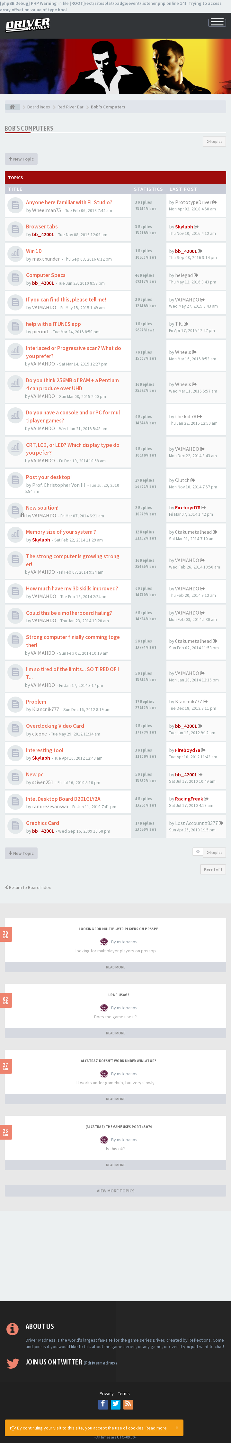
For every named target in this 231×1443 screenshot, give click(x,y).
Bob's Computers (29, 128)
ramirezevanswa (50, 806)
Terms (124, 1393)
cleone (39, 733)
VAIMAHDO (44, 307)
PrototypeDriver (193, 202)
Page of (213, 869)
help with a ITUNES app (53, 324)
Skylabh (184, 226)
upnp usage (118, 995)
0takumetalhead (193, 532)
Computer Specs (46, 275)
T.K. (179, 323)
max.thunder (46, 258)
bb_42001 (43, 234)
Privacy (107, 1393)
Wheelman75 (46, 210)
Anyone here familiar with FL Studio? (69, 202)
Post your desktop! (49, 477)
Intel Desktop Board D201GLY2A (63, 798)
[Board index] (12, 107)
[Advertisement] (115, 1256)
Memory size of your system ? (61, 531)
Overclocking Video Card (55, 725)
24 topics (214, 141)
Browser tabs (42, 226)
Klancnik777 (45, 709)
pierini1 (40, 331)
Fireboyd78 (187, 507)
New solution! (42, 507)
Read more (156, 1428)
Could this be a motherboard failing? (69, 612)
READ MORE (115, 967)
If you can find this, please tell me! (66, 299)
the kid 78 (185, 416)
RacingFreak (189, 798)
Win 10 (33, 250)
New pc (34, 774)
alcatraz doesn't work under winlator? (118, 1061)
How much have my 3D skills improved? (72, 588)
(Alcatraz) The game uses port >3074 (118, 1126)
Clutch (182, 480)
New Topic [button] (21, 159)
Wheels (183, 352)
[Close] (177, 1427)
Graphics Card (42, 823)
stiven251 (42, 782)
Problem (36, 701)
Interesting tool (44, 750)
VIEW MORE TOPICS (116, 1191)
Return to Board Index (28, 887)
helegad (184, 275)
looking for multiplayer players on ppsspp (118, 929)
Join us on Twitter (71, 1362)
